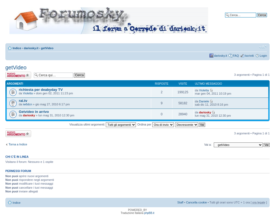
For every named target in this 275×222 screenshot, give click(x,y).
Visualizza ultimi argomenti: (102, 124)
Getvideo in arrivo (34, 112)
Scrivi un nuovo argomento (18, 75)
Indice (17, 48)
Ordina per (155, 124)
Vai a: (207, 144)
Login (263, 55)
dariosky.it (31, 48)
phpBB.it (149, 213)
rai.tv (23, 101)
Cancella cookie (196, 202)
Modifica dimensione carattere (263, 47)
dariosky (29, 115)
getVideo (47, 48)
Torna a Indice (18, 144)
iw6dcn (27, 104)
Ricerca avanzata (255, 19)
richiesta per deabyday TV (41, 90)
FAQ (236, 55)
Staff (180, 202)
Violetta (28, 93)
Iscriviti (249, 55)
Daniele (204, 101)
